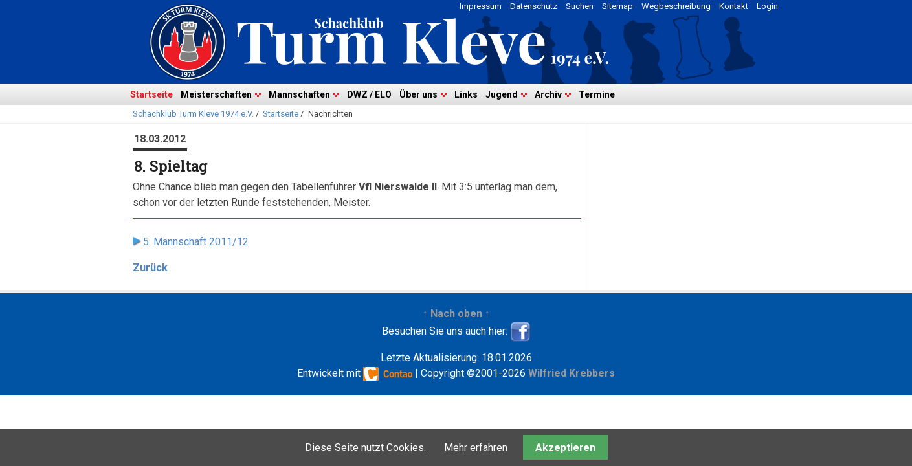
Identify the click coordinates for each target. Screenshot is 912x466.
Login (767, 6)
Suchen (580, 6)
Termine (597, 94)
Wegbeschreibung (676, 6)
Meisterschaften (216, 94)
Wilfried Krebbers (571, 373)
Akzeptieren (565, 447)
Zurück (150, 267)
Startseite (151, 94)
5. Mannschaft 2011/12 (196, 242)
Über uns (418, 94)
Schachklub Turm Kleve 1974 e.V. (193, 113)
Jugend (501, 94)
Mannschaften (299, 94)
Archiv (548, 94)
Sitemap (617, 6)
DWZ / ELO (369, 94)
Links (466, 94)
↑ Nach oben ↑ (456, 313)
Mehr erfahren (475, 447)
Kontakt (733, 6)
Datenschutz (533, 6)
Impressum (481, 6)
